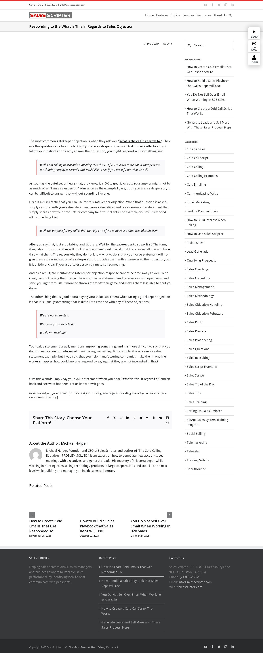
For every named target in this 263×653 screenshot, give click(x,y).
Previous (153, 44)
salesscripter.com (189, 587)
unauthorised (196, 469)
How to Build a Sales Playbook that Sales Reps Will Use (97, 525)
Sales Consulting (198, 278)
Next (166, 44)
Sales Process (196, 331)
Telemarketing (197, 443)
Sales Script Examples (202, 367)
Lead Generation (199, 251)
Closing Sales (196, 149)
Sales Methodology (200, 296)
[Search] (189, 45)
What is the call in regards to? (140, 141)
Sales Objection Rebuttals (146, 393)
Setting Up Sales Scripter (204, 411)
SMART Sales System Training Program (207, 422)
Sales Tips (194, 393)
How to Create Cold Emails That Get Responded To (45, 525)
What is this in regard (138, 379)
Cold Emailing (196, 185)
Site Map (73, 647)
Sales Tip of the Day (201, 384)
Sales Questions (198, 349)
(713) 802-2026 (190, 577)
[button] (230, 14)
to (155, 379)
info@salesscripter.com (72, 4)
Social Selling (196, 434)
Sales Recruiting (198, 358)
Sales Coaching (197, 269)
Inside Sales (195, 243)
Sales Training (197, 402)
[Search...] (209, 45)
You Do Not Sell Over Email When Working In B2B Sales (151, 525)
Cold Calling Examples (202, 176)
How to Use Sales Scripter (205, 234)
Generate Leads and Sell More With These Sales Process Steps (130, 624)
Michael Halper (41, 393)
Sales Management (200, 287)
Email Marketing (198, 202)
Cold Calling (95, 393)
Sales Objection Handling (117, 393)
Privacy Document (108, 647)
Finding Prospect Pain (202, 211)
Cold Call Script (78, 393)
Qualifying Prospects (201, 260)
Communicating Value (202, 193)
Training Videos (198, 460)
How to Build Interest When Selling (206, 222)
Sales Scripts (196, 375)
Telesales (193, 451)
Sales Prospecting (46, 397)
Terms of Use (88, 647)
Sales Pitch (194, 322)
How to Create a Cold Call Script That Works (127, 611)
